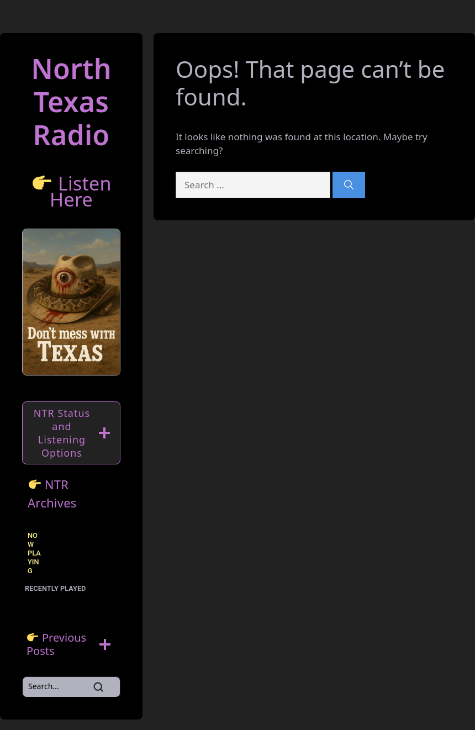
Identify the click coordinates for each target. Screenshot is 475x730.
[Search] (348, 185)
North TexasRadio (71, 102)
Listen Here (81, 191)
